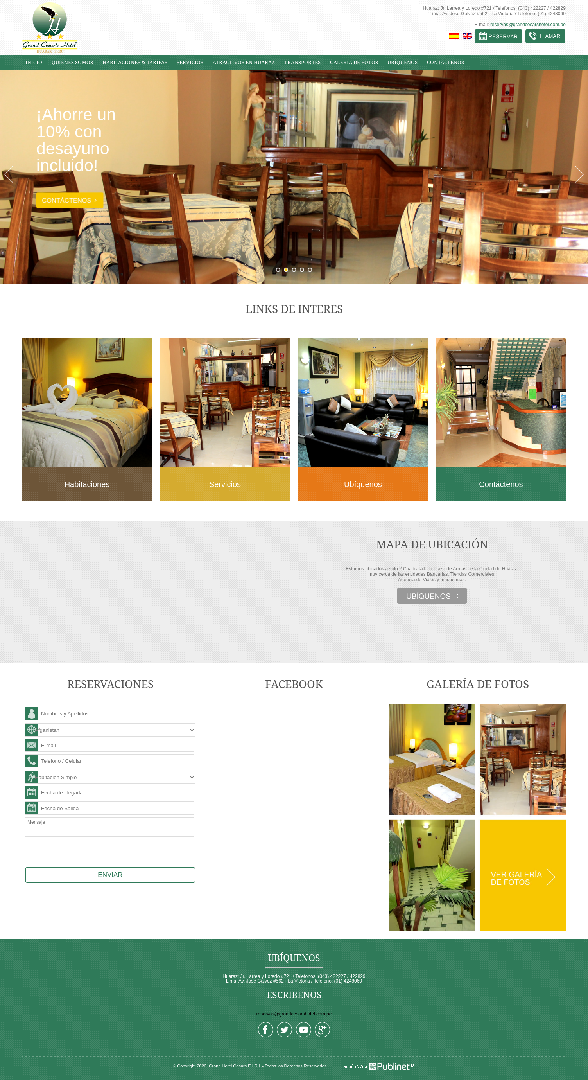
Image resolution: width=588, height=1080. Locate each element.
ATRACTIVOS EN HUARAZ (244, 62)
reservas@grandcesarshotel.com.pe (528, 24)
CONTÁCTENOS (445, 62)
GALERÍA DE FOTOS (354, 62)
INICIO (33, 62)
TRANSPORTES (302, 62)
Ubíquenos (363, 484)
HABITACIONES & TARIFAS (134, 62)
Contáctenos (501, 484)
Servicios (225, 484)
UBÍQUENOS (402, 62)
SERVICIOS (190, 62)
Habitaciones (87, 484)
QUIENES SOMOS (72, 62)
